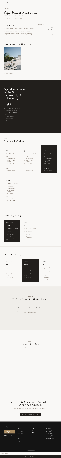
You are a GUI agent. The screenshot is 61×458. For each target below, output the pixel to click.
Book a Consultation (30, 456)
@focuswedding (30, 347)
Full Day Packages (49, 428)
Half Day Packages (49, 431)
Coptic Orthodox (20, 431)
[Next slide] (35, 319)
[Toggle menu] (56, 2)
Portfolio (34, 434)
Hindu (19, 436)
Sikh (18, 443)
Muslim (19, 440)
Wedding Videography (50, 438)
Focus (6, 2)
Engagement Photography (50, 436)
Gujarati (19, 435)
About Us (34, 426)
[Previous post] (2, 365)
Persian (19, 441)
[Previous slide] (26, 319)
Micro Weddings (49, 433)
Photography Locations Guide (36, 431)
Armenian (19, 428)
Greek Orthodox (20, 433)
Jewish (19, 438)
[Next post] (58, 365)
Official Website (21, 15)
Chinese (19, 430)
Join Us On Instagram (7, 432)
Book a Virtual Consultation (30, 414)
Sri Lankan (19, 445)
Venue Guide (34, 428)
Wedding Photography (50, 435)
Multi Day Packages (49, 430)
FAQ (33, 437)
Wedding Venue (7, 8)
